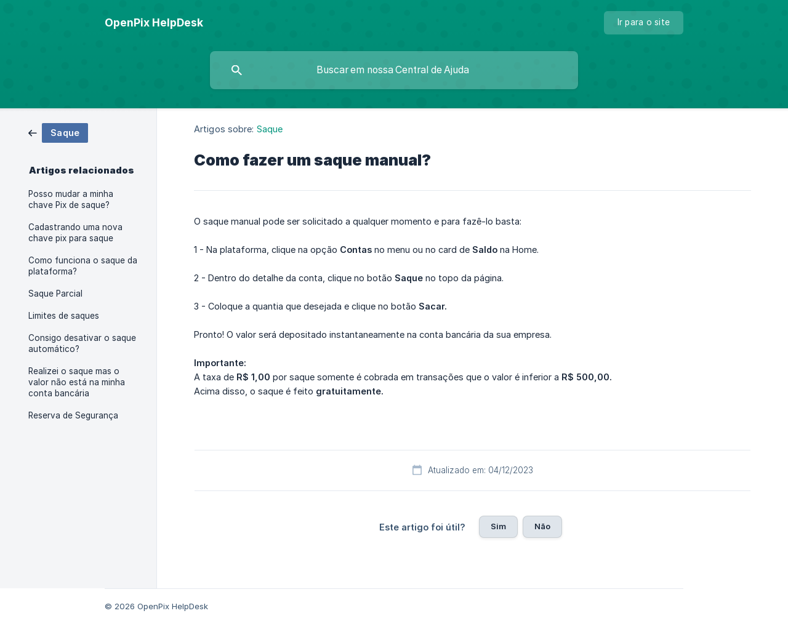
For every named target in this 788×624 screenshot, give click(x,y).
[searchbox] (394, 70)
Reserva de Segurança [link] (73, 415)
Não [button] (542, 526)
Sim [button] (498, 526)
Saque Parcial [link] (55, 293)
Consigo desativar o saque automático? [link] (82, 343)
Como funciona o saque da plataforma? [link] (82, 265)
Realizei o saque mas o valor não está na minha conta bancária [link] (76, 382)
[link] (58, 132)
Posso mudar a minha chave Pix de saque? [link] (70, 199)
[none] (154, 22)
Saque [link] (270, 129)
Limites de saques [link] (63, 316)
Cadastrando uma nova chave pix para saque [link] (75, 232)
